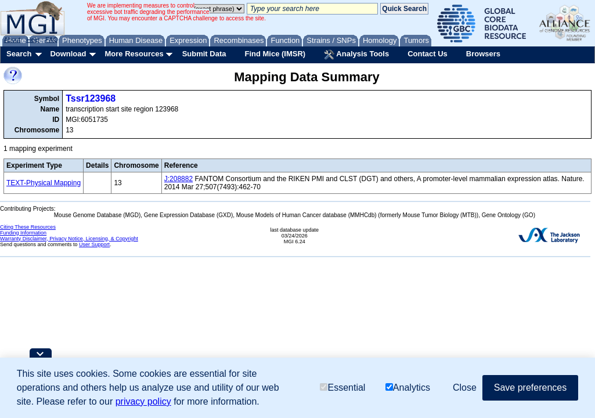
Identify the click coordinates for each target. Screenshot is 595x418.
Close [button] (465, 387)
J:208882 (178, 179)
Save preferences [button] (530, 387)
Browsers (483, 53)
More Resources (133, 53)
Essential (342, 387)
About (12, 39)
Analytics (407, 387)
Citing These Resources (28, 227)
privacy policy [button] (143, 401)
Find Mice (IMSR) (274, 53)
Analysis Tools (356, 54)
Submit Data (204, 53)
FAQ (51, 39)
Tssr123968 (91, 98)
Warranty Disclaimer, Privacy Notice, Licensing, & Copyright (69, 239)
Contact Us (428, 53)
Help (32, 39)
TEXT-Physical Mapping (43, 183)
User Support (94, 244)
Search (18, 53)
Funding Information (23, 233)
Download (68, 53)
